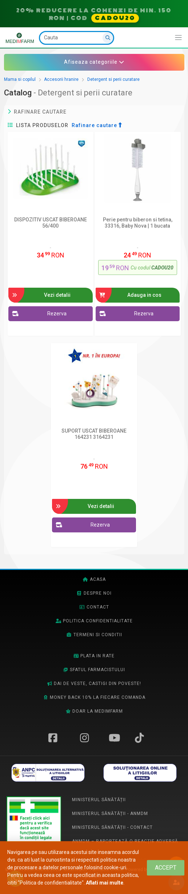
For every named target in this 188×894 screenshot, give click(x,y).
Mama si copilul (20, 79)
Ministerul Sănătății (99, 799)
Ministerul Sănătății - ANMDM (110, 813)
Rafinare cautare (37, 112)
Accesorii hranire (61, 79)
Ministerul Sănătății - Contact (112, 827)
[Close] (165, 867)
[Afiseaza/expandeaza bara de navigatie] (178, 38)
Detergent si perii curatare (113, 79)
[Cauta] (76, 38)
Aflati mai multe (104, 883)
